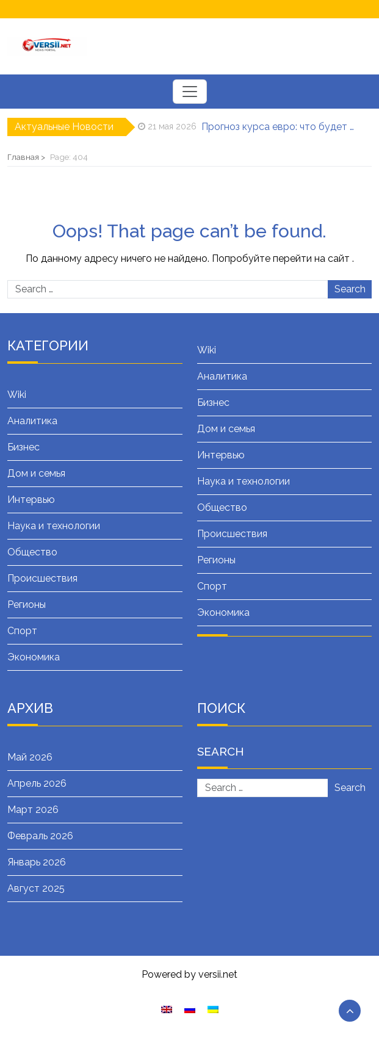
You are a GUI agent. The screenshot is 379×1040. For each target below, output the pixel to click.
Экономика (33, 657)
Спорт (22, 631)
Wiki (16, 394)
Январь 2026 (36, 862)
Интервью (31, 499)
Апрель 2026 (37, 783)
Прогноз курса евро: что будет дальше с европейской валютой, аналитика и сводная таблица (278, 126)
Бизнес (23, 447)
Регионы (26, 604)
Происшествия (42, 578)
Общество (32, 552)
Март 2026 (33, 809)
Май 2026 (29, 757)
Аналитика (32, 421)
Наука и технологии (53, 526)
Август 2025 (36, 888)
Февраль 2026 (40, 836)
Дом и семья (36, 473)
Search (350, 289)
